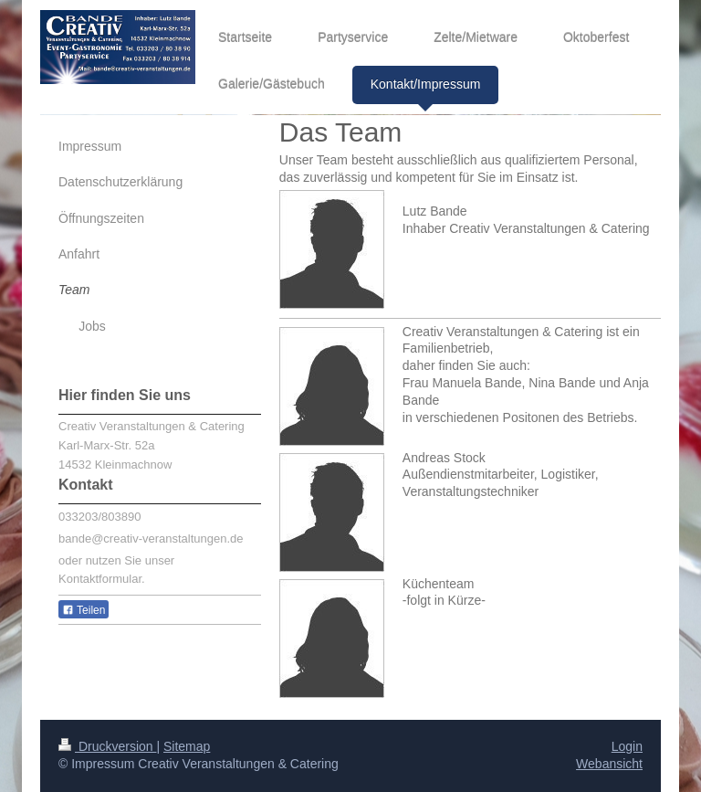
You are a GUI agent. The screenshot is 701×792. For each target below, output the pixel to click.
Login (627, 746)
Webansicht (609, 763)
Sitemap (186, 746)
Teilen (83, 610)
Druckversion (107, 746)
